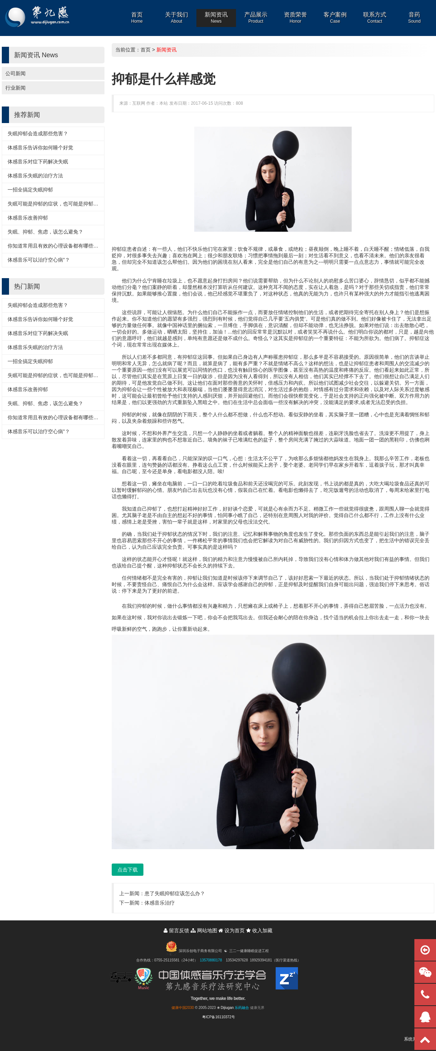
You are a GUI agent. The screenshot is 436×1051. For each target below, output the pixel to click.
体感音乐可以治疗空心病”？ (39, 260)
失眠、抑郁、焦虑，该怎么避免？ (45, 232)
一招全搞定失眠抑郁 (30, 189)
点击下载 (127, 870)
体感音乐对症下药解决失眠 (38, 161)
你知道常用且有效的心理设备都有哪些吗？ (55, 246)
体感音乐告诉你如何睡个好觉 (40, 147)
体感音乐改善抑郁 (28, 218)
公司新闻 (15, 73)
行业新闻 (15, 88)
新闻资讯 (166, 50)
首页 (146, 50)
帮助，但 (278, 281)
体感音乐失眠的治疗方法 (35, 175)
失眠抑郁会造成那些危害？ (38, 133)
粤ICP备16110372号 (218, 1017)
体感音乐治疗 (159, 903)
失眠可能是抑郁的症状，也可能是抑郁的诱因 (58, 204)
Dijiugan (227, 1008)
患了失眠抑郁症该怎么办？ (174, 893)
